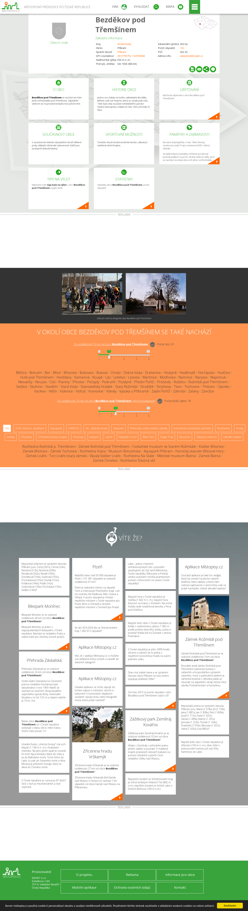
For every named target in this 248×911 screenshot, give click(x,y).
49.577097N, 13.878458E (131, 56)
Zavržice (208, 391)
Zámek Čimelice (105, 460)
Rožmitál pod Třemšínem (208, 382)
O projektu (84, 875)
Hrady (239, 428)
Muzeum (184, 437)
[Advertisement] (124, 242)
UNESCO (73, 428)
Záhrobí (179, 391)
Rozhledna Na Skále (139, 455)
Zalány (193, 391)
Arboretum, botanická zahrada (192, 428)
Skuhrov (36, 386)
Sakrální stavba (232, 437)
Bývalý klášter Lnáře (105, 455)
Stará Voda (69, 386)
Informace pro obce (180, 875)
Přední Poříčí (144, 382)
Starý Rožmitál (126, 386)
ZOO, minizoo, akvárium (29, 428)
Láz (108, 377)
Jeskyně (94, 437)
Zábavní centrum (206, 437)
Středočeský (124, 44)
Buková (102, 372)
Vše (7, 428)
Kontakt (180, 887)
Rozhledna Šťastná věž (137, 460)
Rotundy (78, 437)
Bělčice (21, 372)
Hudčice (224, 372)
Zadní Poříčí (161, 391)
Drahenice (153, 372)
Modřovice (168, 377)
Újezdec (224, 386)
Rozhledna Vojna (93, 451)
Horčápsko (206, 372)
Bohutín (36, 372)
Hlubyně (170, 372)
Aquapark (56, 428)
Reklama (132, 875)
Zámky (11, 437)
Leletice (119, 377)
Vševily (111, 391)
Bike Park (148, 437)
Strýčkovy (164, 386)
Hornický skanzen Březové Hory (199, 451)
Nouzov (41, 382)
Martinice (150, 377)
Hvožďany (63, 377)
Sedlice (21, 386)
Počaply (93, 382)
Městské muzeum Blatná (176, 455)
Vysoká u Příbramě (134, 391)
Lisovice (134, 377)
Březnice (70, 372)
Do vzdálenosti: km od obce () (106, 401)
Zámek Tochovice (63, 451)
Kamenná (82, 377)
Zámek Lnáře (36, 455)
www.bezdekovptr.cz (191, 56)
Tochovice (191, 386)
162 (182, 48)
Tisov (178, 386)
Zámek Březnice (35, 451)
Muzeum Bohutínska (125, 451)
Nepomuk (218, 377)
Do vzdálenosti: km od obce (111, 344)
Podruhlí (108, 382)
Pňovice (78, 382)
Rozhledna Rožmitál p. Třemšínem (49, 446)
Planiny (64, 382)
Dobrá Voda (133, 372)
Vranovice (95, 391)
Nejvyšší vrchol (127, 437)
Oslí (52, 382)
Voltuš (80, 391)
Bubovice (87, 372)
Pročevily (164, 382)
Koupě (97, 377)
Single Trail (166, 437)
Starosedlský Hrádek (96, 386)
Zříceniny (26, 437)
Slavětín (51, 386)
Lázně (108, 437)
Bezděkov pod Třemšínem (120, 24)
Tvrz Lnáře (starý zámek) (68, 455)
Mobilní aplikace (84, 887)
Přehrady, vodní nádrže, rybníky (148, 428)
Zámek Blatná (209, 455)
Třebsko (208, 386)
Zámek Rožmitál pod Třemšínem (104, 446)
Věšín (53, 391)
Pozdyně (124, 382)
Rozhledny (223, 428)
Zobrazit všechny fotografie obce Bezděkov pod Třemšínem (124, 318)
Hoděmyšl (187, 372)
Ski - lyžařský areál (96, 428)
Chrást (116, 372)
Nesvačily (25, 382)
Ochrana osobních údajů (132, 887)
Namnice (185, 377)
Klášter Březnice (211, 446)
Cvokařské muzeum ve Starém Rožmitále (164, 446)
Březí (57, 372)
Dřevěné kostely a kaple (52, 437)
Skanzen (118, 428)
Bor (47, 372)
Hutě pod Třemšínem (37, 377)
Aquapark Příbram (158, 451)
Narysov (201, 377)
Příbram (121, 52)
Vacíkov (40, 391)
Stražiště (147, 386)
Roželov (179, 382)
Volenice (66, 391)
